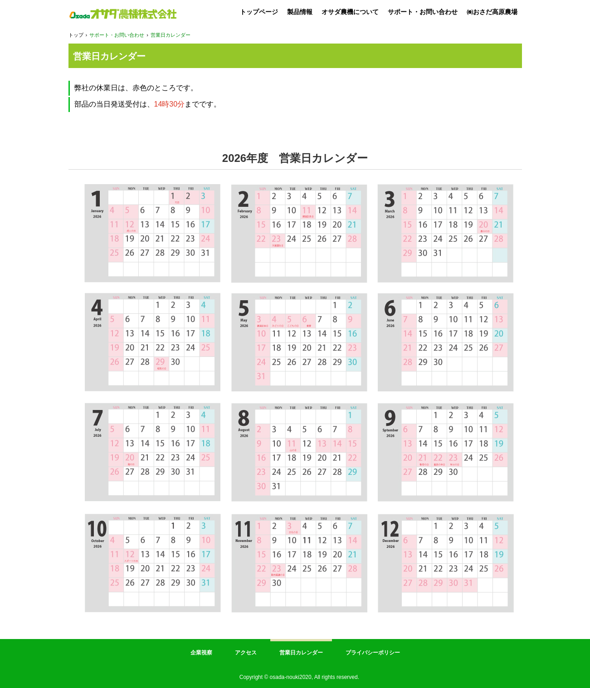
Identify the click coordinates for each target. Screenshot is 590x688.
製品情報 (299, 11)
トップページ (259, 11)
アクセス (246, 652)
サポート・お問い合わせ (423, 11)
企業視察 (201, 652)
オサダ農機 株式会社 (122, 14)
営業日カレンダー (301, 652)
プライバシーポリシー (373, 652)
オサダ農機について (350, 11)
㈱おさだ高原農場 (492, 11)
